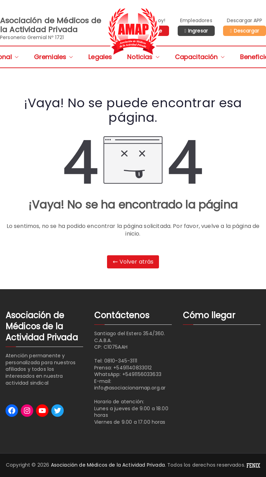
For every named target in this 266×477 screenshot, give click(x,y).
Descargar (246, 30)
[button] (15, 57)
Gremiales (53, 57)
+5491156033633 (141, 374)
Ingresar (198, 30)
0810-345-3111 (120, 360)
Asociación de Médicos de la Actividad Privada (108, 464)
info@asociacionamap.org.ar (130, 387)
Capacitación (200, 57)
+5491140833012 (132, 367)
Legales (100, 57)
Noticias (143, 57)
